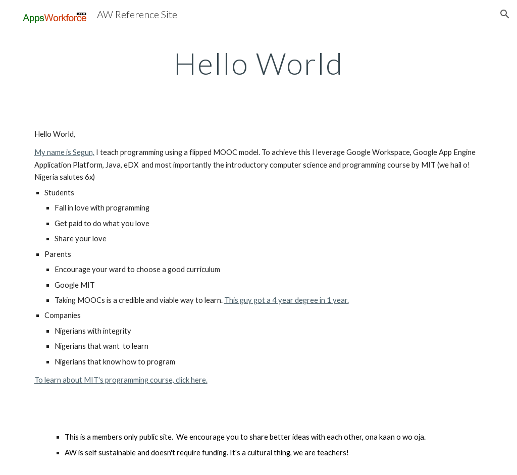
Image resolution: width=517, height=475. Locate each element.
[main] (258, 63)
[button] (505, 14)
